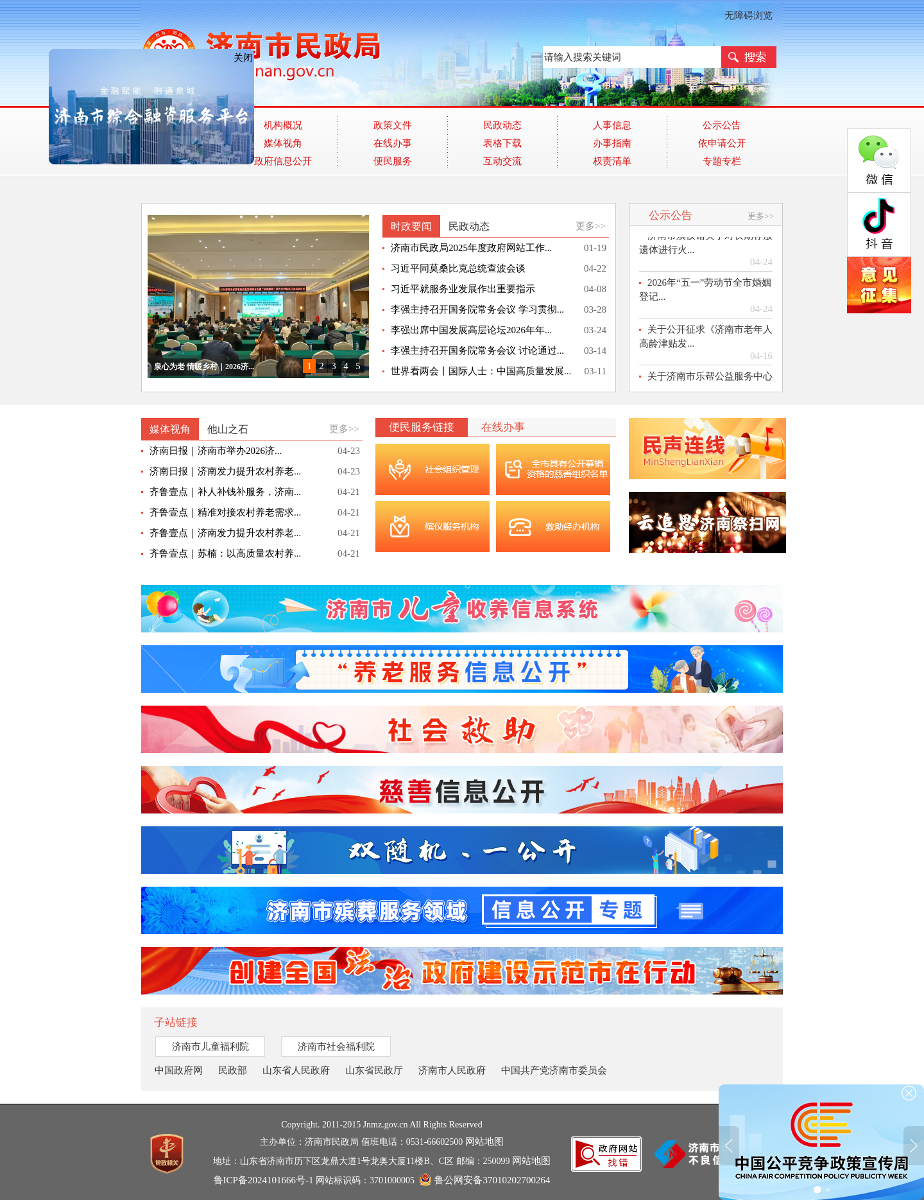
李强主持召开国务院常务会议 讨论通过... (477, 350)
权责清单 (612, 161)
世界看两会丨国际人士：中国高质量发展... (481, 371)
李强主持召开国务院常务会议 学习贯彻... (477, 309)
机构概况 (283, 125)
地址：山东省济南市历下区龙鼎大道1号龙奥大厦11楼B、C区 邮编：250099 (382, 1161)
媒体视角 (283, 143)
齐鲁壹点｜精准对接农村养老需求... (225, 512)
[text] (632, 57)
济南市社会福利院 (336, 1046)
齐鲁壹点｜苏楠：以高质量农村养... (225, 553)
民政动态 (502, 125)
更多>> (591, 226)
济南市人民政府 (452, 1070)
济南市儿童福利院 (210, 1046)
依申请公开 (722, 143)
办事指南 (612, 143)
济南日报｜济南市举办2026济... (216, 451)
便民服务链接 (421, 427)
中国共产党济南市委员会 (554, 1070)
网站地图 (484, 1141)
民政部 (232, 1070)
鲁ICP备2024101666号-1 (264, 1180)
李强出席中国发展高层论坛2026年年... (471, 330)
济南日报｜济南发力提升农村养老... (225, 471)
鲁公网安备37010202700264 (485, 1180)
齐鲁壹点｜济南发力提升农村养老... (225, 533)
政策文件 (392, 125)
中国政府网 (179, 1070)
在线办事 (392, 143)
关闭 (234, 49)
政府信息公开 (283, 161)
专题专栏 (722, 161)
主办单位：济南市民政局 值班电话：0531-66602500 (382, 1141)
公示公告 (722, 125)
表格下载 (502, 143)
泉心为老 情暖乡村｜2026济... (204, 366)
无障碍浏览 (748, 15)
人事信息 (612, 125)
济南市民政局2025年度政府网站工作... (471, 248)
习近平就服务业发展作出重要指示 (463, 289)
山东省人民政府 (296, 1070)
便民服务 (392, 161)
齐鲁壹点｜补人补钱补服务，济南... (225, 492)
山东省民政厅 (374, 1070)
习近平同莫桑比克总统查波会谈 (458, 268)
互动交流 (502, 161)
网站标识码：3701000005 (382, 1180)
